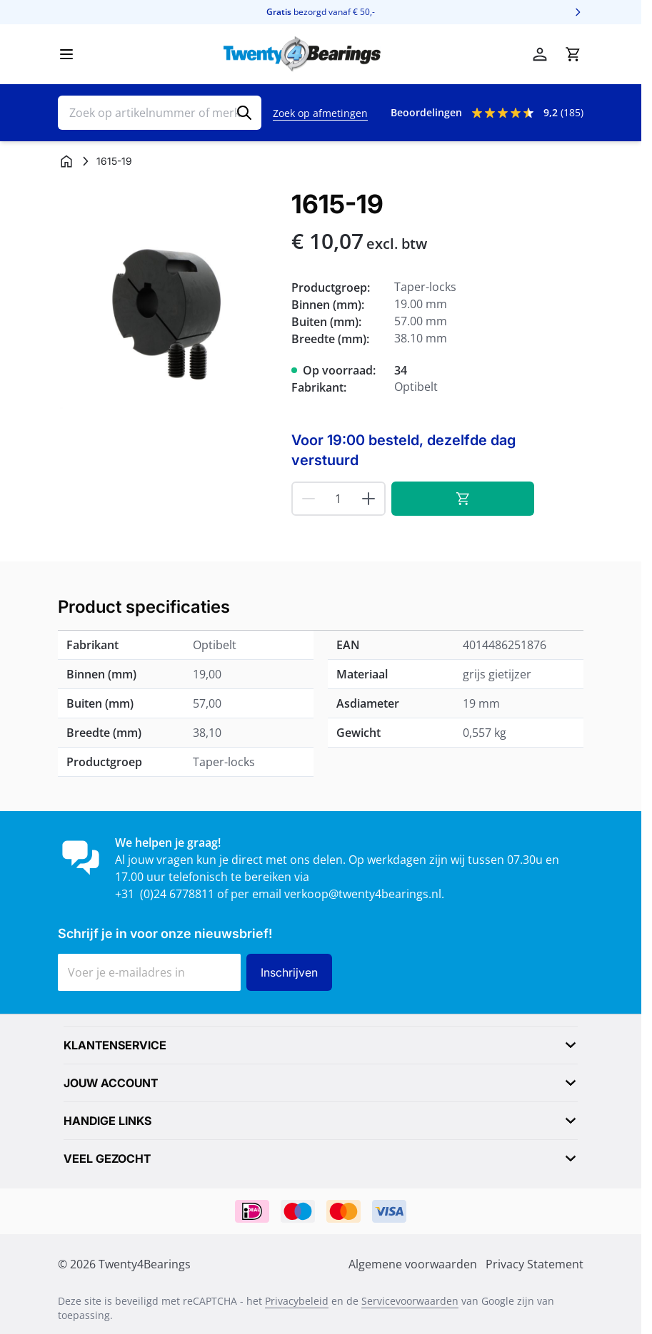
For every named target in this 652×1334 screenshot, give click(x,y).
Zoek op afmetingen (320, 113)
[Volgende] (577, 12)
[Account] (540, 54)
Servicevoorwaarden (409, 1301)
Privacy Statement (534, 1264)
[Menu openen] (66, 54)
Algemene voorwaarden (412, 1264)
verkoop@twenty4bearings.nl (362, 894)
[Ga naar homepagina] (66, 161)
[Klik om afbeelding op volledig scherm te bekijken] (167, 299)
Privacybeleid (296, 1301)
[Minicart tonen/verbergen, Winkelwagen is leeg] (572, 54)
